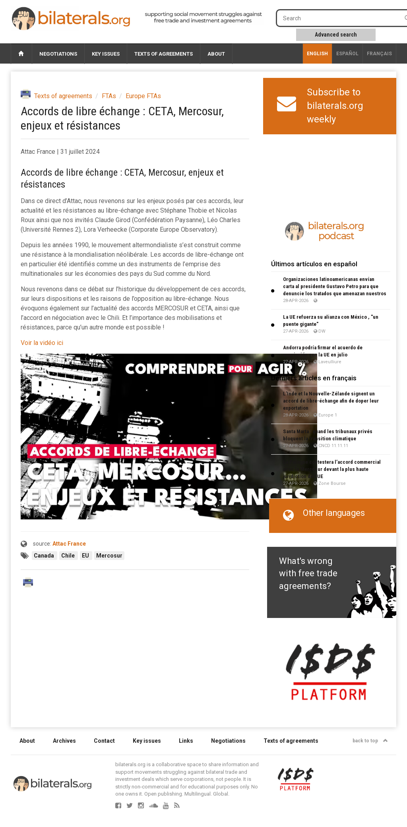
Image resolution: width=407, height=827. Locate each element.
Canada (44, 555)
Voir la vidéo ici (42, 343)
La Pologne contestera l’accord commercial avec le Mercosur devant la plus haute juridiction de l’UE (332, 469)
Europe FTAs (143, 96)
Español (347, 53)
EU (86, 555)
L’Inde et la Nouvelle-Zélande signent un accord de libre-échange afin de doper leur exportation (331, 401)
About (216, 54)
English (317, 53)
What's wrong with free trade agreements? (308, 573)
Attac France (69, 543)
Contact (104, 741)
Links (186, 741)
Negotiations (58, 54)
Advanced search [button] (336, 34)
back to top (370, 741)
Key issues (106, 54)
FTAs (109, 96)
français (379, 53)
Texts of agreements (163, 54)
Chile (68, 555)
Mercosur (109, 555)
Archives (64, 741)
